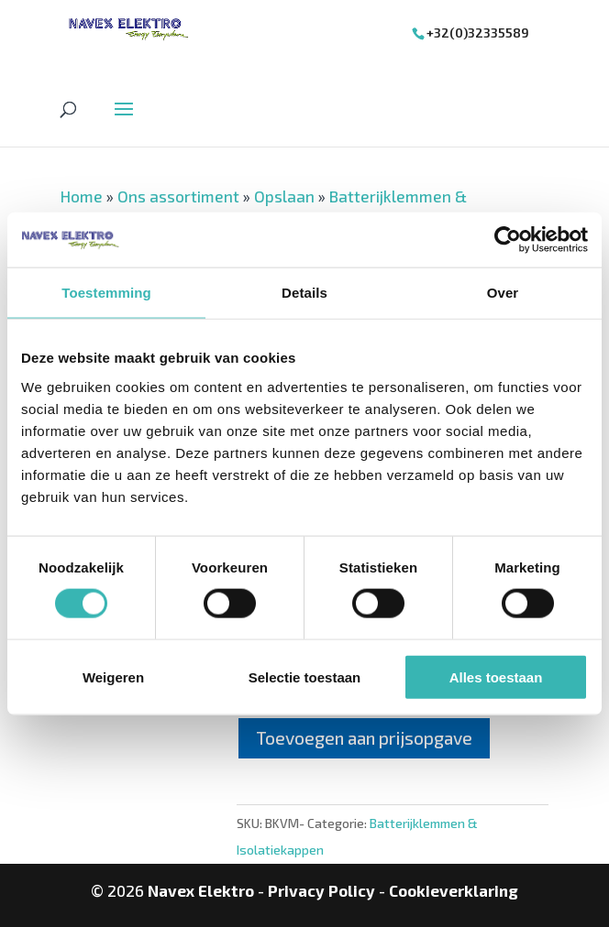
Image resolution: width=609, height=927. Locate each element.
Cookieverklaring (453, 890)
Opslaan (284, 196)
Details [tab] (304, 292)
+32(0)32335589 (477, 32)
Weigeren (113, 676)
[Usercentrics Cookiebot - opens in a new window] (507, 240)
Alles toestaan (496, 676)
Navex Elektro (201, 890)
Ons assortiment (178, 196)
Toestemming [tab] (106, 292)
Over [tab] (503, 292)
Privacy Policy (321, 890)
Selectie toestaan (305, 676)
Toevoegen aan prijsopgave (364, 737)
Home (82, 196)
